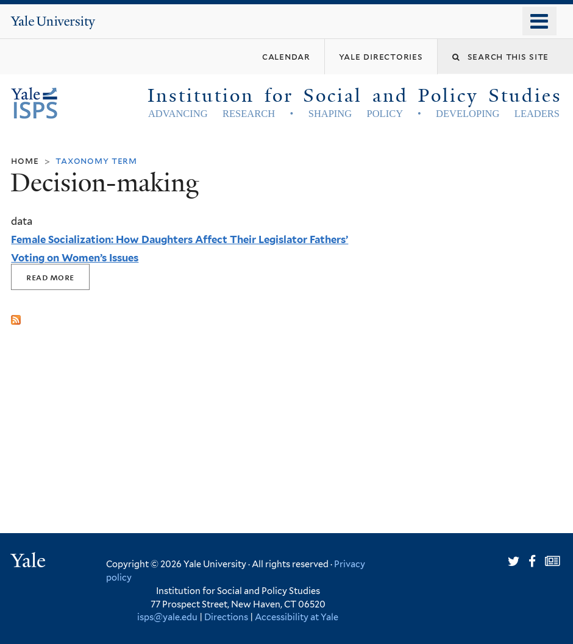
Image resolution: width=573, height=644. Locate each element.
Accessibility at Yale (296, 617)
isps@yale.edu (167, 617)
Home (24, 160)
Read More (50, 277)
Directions (226, 617)
